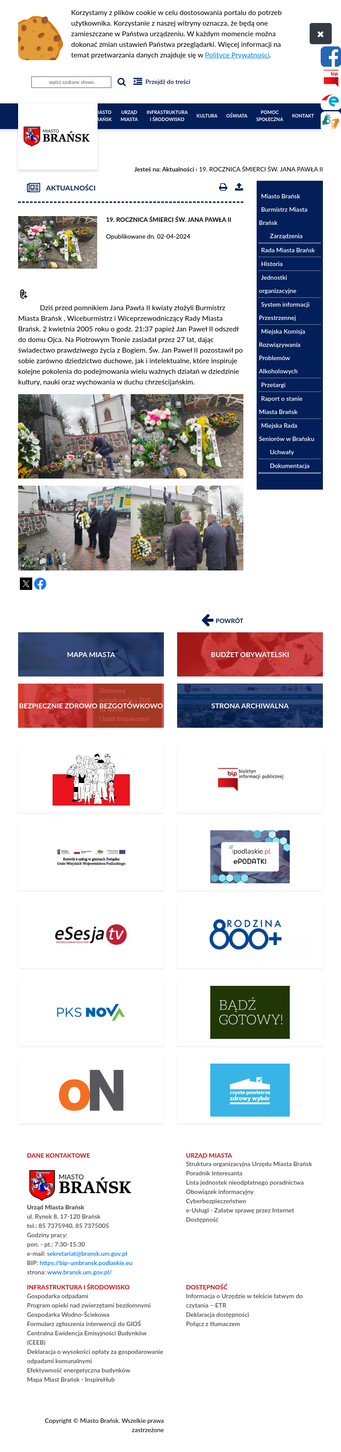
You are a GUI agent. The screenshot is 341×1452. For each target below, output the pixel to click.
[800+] (250, 934)
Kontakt (303, 115)
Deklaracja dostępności (217, 1314)
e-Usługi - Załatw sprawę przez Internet (240, 1210)
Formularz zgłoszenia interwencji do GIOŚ (84, 1323)
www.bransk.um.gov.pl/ (79, 1272)
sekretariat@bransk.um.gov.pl (87, 1253)
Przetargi (273, 384)
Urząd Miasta (129, 116)
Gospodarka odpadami (57, 1296)
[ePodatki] (250, 856)
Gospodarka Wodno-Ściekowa (68, 1314)
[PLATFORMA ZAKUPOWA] (91, 1090)
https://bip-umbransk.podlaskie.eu (86, 1262)
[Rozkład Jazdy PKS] (91, 1012)
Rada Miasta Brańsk (288, 250)
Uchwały (282, 452)
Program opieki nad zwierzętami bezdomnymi (89, 1305)
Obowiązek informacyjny (220, 1191)
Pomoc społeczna (269, 116)
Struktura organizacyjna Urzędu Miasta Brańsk (249, 1163)
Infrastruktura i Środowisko (167, 116)
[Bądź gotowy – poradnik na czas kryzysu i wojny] (250, 1012)
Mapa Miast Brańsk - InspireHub (71, 1379)
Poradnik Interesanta (214, 1173)
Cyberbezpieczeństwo (216, 1201)
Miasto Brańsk (102, 116)
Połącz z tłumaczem (213, 1323)
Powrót (222, 619)
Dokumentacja (290, 465)
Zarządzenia (286, 235)
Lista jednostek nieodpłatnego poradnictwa (245, 1182)
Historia (272, 263)
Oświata (236, 115)
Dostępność (202, 1219)
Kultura (207, 115)
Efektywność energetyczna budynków (78, 1370)
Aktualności (178, 169)
